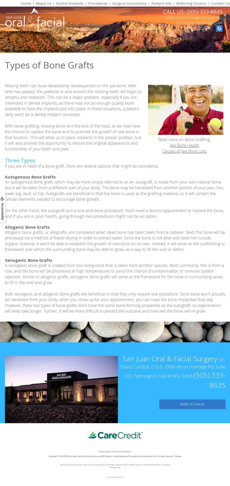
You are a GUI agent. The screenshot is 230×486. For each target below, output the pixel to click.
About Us (43, 3)
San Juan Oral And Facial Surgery (83, 456)
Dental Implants (69, 3)
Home (26, 3)
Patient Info (161, 3)
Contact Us (220, 3)
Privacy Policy (104, 451)
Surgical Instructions (129, 3)
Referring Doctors (191, 3)
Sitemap (177, 456)
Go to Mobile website (115, 477)
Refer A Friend (192, 404)
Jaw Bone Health (184, 145)
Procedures (98, 3)
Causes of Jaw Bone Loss (184, 151)
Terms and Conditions (121, 451)
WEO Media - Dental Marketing (114, 456)
